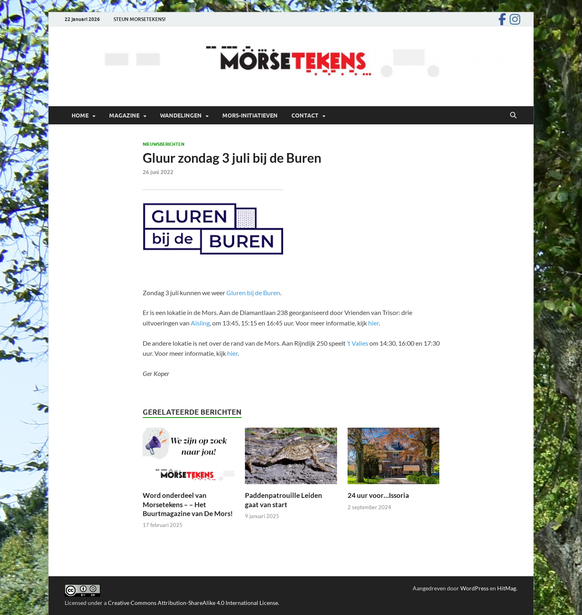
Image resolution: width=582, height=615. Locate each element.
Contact (304, 115)
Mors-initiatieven (250, 115)
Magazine (124, 115)
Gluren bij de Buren (253, 292)
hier (373, 323)
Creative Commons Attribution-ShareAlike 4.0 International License (193, 602)
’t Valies (357, 343)
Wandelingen (181, 115)
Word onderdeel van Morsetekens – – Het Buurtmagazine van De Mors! (188, 504)
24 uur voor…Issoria (379, 495)
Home (80, 115)
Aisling (200, 323)
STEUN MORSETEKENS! (140, 19)
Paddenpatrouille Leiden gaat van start (283, 499)
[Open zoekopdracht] (513, 115)
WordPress (474, 588)
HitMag (506, 588)
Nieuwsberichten (163, 144)
